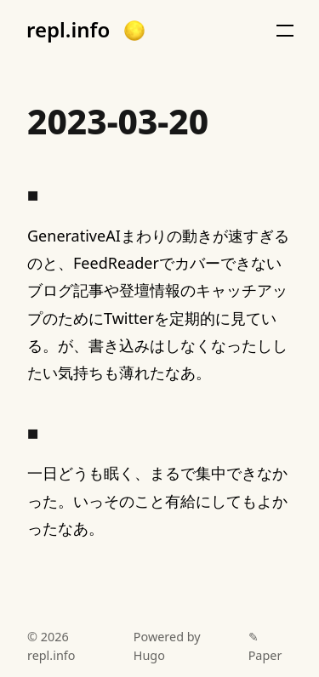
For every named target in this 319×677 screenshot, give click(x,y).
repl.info (68, 29)
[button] (134, 30)
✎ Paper (265, 646)
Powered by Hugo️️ (167, 646)
